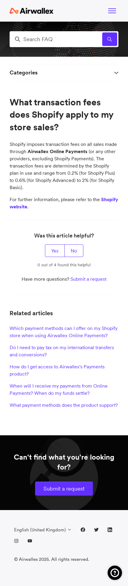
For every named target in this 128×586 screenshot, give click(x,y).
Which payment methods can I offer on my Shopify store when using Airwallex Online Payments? (64, 331)
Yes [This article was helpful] (54, 251)
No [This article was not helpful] (74, 251)
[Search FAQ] (64, 39)
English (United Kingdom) (43, 530)
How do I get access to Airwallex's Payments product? (57, 370)
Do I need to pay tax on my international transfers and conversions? (62, 351)
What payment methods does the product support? (64, 405)
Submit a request (88, 279)
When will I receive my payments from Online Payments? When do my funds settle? (59, 389)
